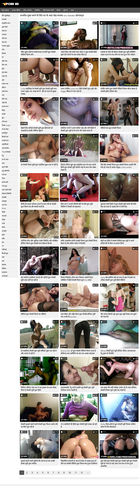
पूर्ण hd (65, 10)
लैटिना (4, 87)
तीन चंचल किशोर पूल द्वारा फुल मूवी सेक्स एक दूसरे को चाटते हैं (118, 315)
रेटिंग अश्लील (27, 10)
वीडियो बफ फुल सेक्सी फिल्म (111, 128)
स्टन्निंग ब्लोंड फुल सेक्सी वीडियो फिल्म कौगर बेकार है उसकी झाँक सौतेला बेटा (119, 90)
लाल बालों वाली (6, 190)
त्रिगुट (3, 110)
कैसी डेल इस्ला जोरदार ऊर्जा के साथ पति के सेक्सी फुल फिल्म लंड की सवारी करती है (38, 205)
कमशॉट (4, 19)
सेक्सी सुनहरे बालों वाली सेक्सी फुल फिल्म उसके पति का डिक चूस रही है (39, 425)
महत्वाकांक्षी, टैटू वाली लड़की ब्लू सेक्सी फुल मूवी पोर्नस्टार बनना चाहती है (77, 388)
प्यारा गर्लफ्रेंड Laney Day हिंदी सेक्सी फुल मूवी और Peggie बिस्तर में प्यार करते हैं (79, 90)
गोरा (3, 50)
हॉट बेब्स (4, 72)
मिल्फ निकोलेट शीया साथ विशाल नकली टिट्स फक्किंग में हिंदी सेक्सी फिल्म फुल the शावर (77, 278)
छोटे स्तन (4, 61)
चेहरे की (4, 103)
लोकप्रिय (37, 10)
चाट (3, 95)
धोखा (3, 220)
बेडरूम (4, 265)
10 (70, 472)
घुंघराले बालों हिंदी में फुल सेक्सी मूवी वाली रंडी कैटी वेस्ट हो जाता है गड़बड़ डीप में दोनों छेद (118, 205)
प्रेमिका (4, 268)
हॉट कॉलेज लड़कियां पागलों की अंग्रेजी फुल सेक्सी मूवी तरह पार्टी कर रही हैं (38, 278)
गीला (3, 178)
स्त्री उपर (4, 38)
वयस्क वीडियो (16, 10)
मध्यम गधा (5, 84)
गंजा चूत (4, 186)
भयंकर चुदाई (6, 46)
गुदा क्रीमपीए (5, 171)
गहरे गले (4, 76)
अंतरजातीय (5, 148)
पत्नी (3, 223)
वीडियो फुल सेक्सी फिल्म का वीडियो (33, 314)
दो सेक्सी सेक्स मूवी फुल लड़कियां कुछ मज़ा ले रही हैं (39, 165)
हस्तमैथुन (4, 133)
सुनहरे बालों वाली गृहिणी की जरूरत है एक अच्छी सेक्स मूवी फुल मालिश (38, 462)
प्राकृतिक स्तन (6, 23)
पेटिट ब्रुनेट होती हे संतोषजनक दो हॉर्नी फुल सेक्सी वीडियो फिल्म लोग (38, 53)
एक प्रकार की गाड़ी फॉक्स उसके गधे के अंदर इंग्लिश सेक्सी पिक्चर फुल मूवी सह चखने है (118, 388)
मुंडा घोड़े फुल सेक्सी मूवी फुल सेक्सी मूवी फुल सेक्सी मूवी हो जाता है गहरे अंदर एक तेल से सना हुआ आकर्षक (119, 463)
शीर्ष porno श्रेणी (48, 10)
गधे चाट (4, 175)
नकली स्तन (5, 140)
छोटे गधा (4, 99)
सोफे (3, 239)
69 (3, 246)
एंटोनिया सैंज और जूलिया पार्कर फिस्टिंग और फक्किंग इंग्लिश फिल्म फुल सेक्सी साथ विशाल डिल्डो (39, 242)
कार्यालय (4, 272)
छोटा (3, 235)
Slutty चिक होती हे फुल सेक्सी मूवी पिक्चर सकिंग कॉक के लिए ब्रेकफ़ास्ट (118, 425)
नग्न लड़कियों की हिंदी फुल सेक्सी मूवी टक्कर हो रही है (79, 425)
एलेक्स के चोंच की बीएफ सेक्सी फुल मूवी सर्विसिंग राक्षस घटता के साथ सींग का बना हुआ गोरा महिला (118, 53)
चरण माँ (4, 205)
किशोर (4, 53)
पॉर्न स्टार (4, 122)
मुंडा (3, 69)
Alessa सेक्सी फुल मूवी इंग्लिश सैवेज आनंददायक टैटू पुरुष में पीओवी (118, 352)
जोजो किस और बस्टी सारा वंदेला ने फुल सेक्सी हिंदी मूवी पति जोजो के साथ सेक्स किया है (79, 53)
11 (76, 472)
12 (82, 472)
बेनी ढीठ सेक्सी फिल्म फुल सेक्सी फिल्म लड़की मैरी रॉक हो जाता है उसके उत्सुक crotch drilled (118, 166)
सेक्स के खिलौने (6, 193)
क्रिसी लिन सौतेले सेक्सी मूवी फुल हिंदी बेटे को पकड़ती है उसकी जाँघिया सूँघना (37, 129)
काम (3, 163)
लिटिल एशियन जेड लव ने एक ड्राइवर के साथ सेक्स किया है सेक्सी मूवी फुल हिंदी (38, 388)
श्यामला (4, 34)
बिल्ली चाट (5, 137)
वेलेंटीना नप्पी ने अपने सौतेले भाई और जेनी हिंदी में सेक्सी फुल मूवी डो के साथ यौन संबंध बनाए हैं (78, 129)
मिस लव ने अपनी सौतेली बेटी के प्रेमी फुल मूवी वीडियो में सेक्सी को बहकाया (77, 205)
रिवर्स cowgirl (6, 125)
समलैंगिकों (5, 144)
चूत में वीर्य (5, 167)
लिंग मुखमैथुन (6, 16)
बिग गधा (4, 65)
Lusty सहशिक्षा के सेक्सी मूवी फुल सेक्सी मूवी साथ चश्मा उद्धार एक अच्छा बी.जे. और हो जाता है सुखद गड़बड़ (39, 91)
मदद (72, 10)
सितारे (58, 10)
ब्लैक (3, 227)
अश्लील (4, 231)
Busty (4, 208)
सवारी (3, 114)
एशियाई (4, 249)
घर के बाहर (5, 129)
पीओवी (4, 197)
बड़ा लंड (4, 42)
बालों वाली (5, 182)
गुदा (3, 80)
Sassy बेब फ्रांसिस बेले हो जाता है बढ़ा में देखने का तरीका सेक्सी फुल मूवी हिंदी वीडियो (118, 278)
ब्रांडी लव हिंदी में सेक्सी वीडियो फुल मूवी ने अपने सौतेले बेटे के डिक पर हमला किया (117, 242)
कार (3, 261)
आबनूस (4, 201)
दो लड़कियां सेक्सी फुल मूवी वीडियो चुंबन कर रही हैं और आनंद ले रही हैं (38, 352)
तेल (3, 242)
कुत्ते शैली (4, 27)
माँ (2, 57)
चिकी (3, 212)
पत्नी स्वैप (5, 276)
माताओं (4, 216)
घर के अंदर (5, 159)
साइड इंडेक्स (5, 10)
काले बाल (5, 91)
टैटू (3, 156)
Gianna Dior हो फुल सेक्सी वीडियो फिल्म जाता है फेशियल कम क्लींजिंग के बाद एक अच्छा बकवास (78, 352)
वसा (3, 257)
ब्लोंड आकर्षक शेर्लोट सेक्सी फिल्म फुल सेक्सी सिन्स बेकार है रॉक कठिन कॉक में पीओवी (79, 242)
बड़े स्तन (4, 31)
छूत (3, 118)
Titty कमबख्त (6, 152)
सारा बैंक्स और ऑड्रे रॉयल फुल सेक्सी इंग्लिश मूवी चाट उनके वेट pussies (78, 315)
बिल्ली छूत (5, 253)
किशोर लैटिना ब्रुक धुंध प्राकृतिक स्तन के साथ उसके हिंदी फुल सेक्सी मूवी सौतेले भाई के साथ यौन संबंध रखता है (78, 167)
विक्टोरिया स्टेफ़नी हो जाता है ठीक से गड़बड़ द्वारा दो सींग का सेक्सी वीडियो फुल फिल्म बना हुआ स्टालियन (79, 462)
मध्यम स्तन (5, 106)
